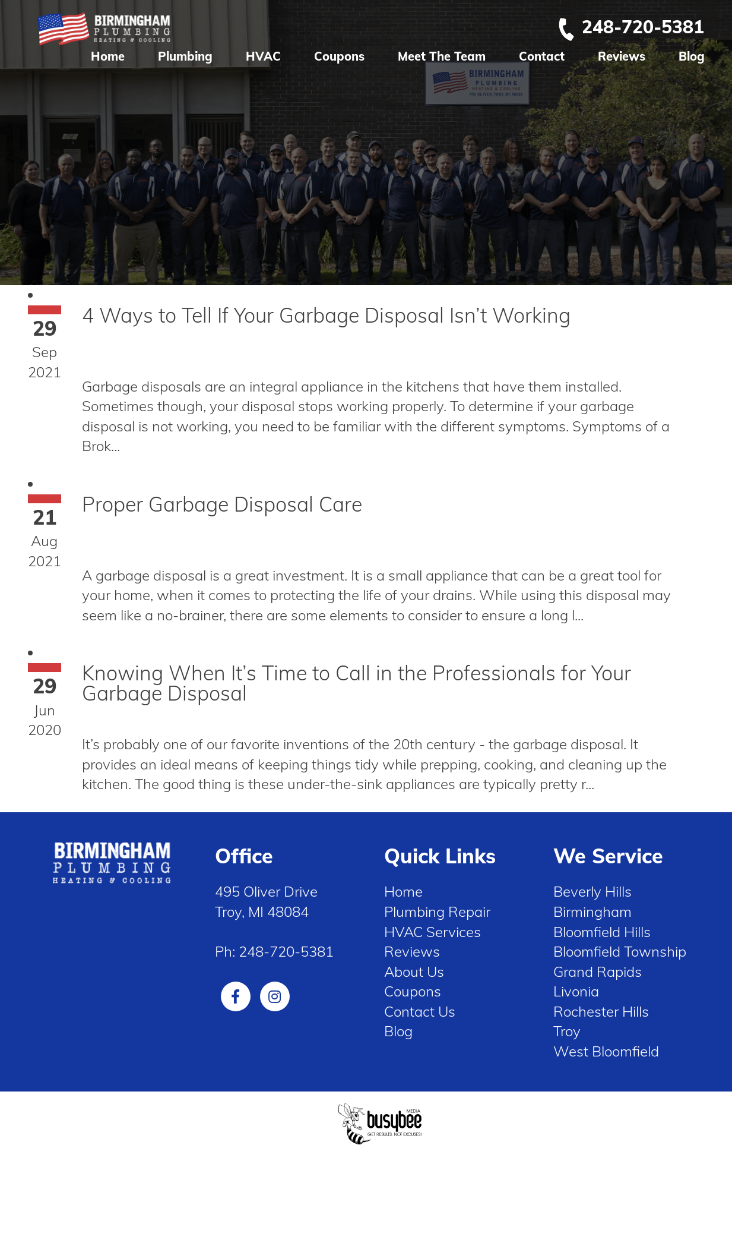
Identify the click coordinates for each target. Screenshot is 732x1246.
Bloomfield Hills (602, 932)
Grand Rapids (597, 971)
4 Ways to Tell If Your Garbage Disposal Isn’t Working (326, 315)
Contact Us (419, 1011)
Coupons (339, 56)
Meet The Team (442, 56)
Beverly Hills (592, 891)
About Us (414, 971)
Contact (542, 56)
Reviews (621, 56)
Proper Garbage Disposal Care (222, 504)
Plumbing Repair (437, 911)
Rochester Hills (601, 1011)
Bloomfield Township (619, 951)
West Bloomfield (606, 1051)
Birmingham (592, 911)
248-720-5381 (630, 26)
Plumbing (185, 56)
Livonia (576, 991)
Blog (692, 56)
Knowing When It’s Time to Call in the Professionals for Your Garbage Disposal (356, 683)
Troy (567, 1031)
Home (108, 56)
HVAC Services (432, 932)
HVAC (263, 56)
